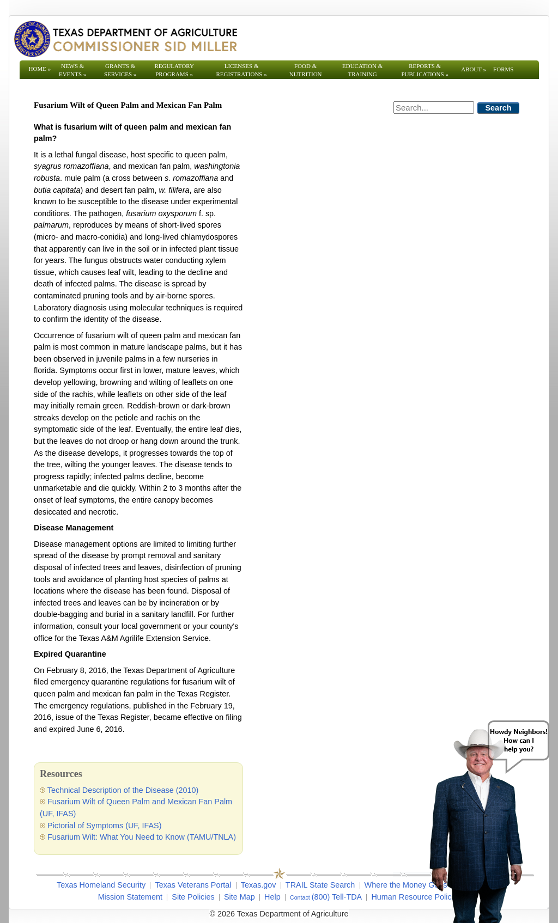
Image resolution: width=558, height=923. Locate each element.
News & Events (72, 70)
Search (499, 107)
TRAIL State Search (320, 885)
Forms (503, 69)
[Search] (433, 107)
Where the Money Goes (406, 885)
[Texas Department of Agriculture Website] (125, 38)
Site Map (239, 897)
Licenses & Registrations (241, 70)
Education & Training (362, 70)
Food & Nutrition (305, 70)
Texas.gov (258, 885)
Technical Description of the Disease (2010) (123, 790)
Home (40, 68)
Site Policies (193, 897)
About (473, 69)
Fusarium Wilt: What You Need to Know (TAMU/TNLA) (141, 837)
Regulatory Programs (174, 70)
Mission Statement (130, 897)
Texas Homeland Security (101, 885)
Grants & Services (120, 70)
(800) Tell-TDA (337, 897)
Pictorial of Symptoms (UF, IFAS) (104, 825)
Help (272, 897)
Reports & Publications (424, 70)
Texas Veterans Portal (193, 885)
